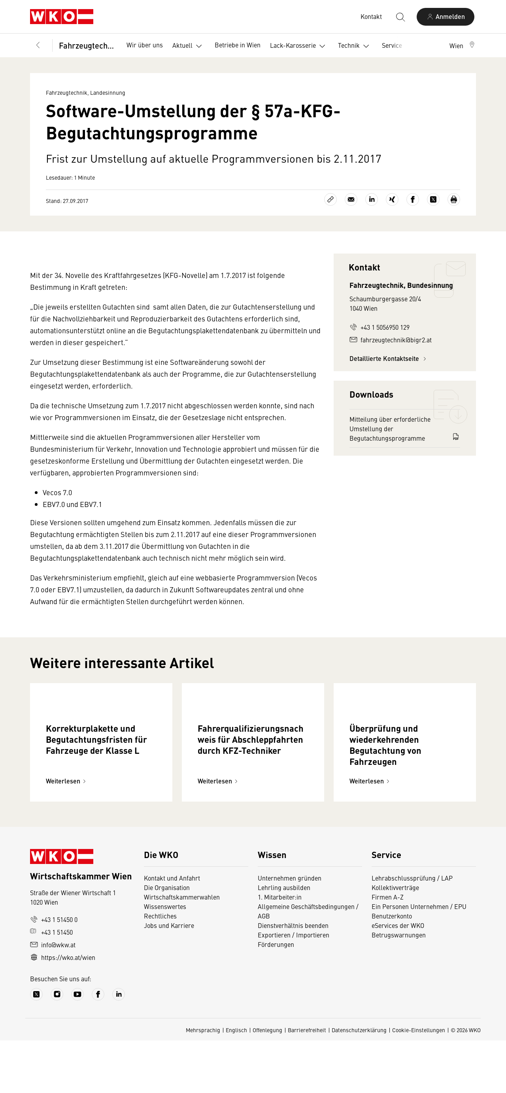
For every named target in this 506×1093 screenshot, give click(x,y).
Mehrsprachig (203, 1082)
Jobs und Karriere (169, 977)
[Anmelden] (445, 17)
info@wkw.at (53, 997)
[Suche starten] (400, 17)
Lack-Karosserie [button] (299, 46)
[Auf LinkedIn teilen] (371, 199)
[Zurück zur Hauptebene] (38, 45)
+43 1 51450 (51, 984)
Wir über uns (144, 44)
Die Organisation (167, 939)
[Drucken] (453, 199)
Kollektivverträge (395, 939)
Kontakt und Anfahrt (172, 930)
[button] (462, 45)
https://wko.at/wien (62, 1009)
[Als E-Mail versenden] (351, 199)
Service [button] (398, 46)
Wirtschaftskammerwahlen (182, 949)
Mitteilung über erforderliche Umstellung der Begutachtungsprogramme (404, 428)
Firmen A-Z (388, 949)
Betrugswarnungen (399, 987)
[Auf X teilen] (433, 199)
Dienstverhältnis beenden (293, 977)
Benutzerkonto (392, 968)
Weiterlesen (67, 833)
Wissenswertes (165, 958)
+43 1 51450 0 (53, 971)
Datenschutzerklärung (359, 1082)
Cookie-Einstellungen (418, 1082)
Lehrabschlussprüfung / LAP (412, 930)
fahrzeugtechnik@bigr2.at (390, 339)
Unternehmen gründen (289, 930)
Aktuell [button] (188, 46)
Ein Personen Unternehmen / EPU (419, 958)
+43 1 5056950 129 (379, 327)
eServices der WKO (398, 977)
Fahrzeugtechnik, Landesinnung (87, 45)
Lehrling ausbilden (284, 939)
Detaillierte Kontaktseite (389, 358)
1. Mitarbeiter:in (280, 949)
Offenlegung (267, 1082)
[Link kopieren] (330, 199)
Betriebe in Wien (238, 44)
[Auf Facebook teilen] (412, 199)
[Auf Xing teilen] (392, 199)
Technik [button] (355, 46)
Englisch (236, 1082)
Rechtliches (160, 968)
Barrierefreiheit (307, 1082)
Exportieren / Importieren (293, 987)
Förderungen (276, 996)
